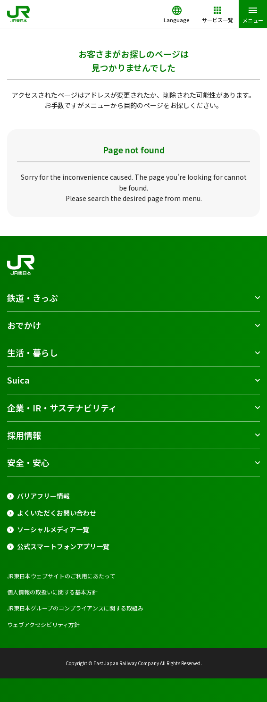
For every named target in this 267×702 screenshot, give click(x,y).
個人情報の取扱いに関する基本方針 (52, 592)
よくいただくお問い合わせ (56, 513)
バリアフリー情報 (43, 496)
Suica (18, 380)
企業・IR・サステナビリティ (62, 407)
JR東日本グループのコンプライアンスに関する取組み (75, 608)
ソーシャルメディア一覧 (53, 529)
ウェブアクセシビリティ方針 (43, 624)
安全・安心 (28, 462)
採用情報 (24, 435)
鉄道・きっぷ (32, 298)
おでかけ (24, 325)
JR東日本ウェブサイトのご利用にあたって (61, 576)
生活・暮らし (32, 352)
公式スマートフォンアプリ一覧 (63, 546)
